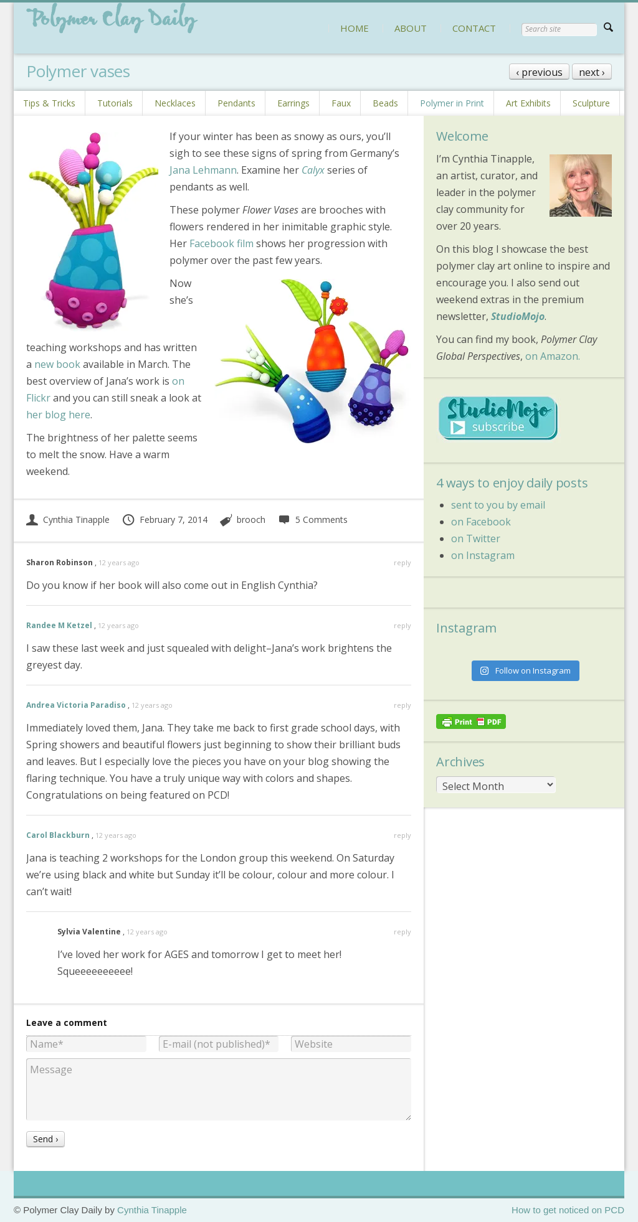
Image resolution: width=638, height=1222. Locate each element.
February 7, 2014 (164, 519)
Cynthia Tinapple (68, 519)
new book (57, 364)
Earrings (293, 103)
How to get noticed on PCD (568, 1210)
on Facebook (481, 522)
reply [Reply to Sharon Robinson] (402, 562)
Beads (385, 103)
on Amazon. (552, 356)
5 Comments (312, 519)
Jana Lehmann (203, 170)
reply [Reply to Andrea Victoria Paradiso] (402, 705)
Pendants (236, 103)
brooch (251, 519)
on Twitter (475, 538)
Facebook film (221, 243)
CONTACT (474, 28)
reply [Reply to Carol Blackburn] (402, 835)
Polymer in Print (452, 103)
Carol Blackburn (58, 835)
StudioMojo (518, 316)
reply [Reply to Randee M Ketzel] (402, 625)
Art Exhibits (528, 103)
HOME (354, 28)
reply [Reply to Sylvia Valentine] (402, 931)
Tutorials (115, 103)
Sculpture (591, 103)
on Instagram (483, 555)
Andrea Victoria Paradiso (76, 705)
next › (592, 72)
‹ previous (539, 72)
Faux (341, 103)
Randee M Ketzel (59, 625)
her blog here (58, 414)
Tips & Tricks (49, 103)
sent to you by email (498, 505)
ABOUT (410, 28)
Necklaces (175, 103)
